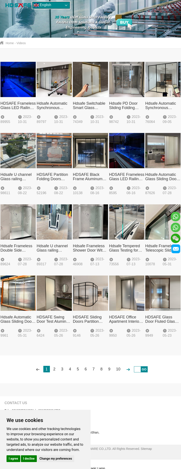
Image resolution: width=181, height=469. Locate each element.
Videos (21, 43)
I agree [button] (13, 458)
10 (118, 369)
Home (10, 43)
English (42, 5)
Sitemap (146, 449)
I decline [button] (29, 458)
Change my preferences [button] (55, 458)
